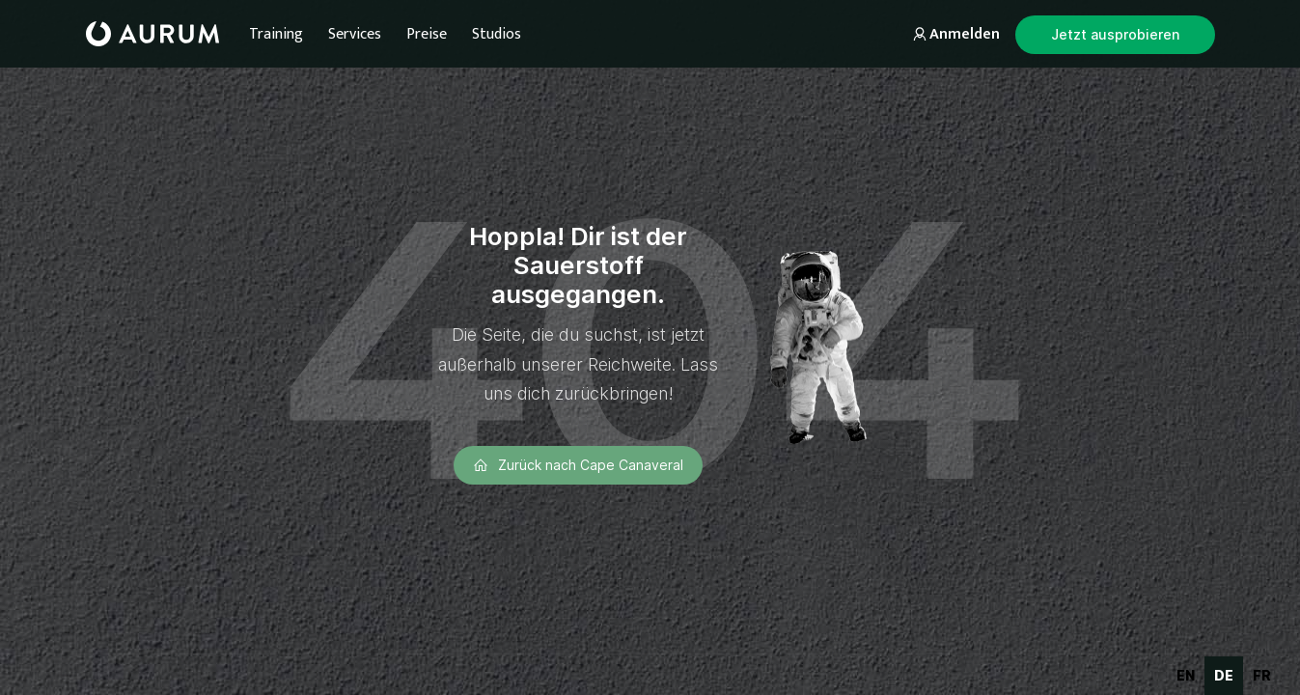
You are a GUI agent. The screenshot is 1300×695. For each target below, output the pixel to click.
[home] (152, 33)
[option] (1185, 675)
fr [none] (1262, 675)
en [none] (1185, 675)
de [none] (1223, 675)
